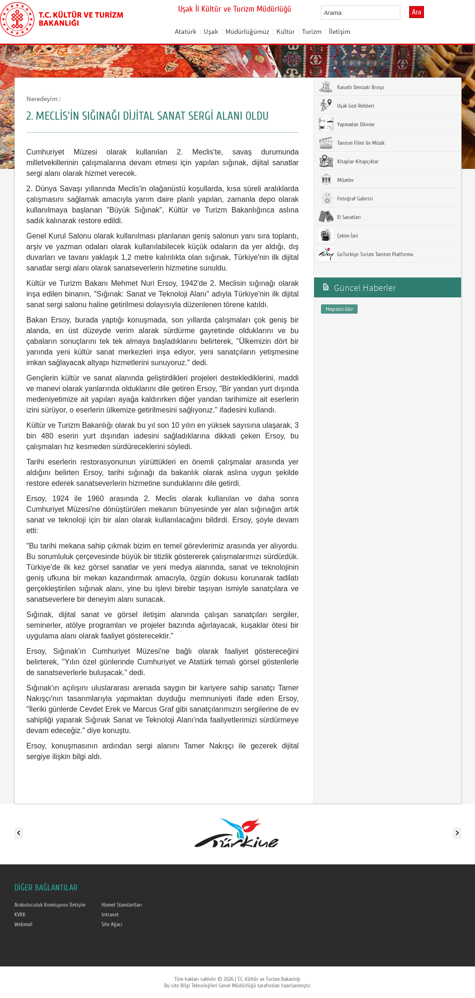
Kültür (285, 31)
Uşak (211, 31)
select (403, 12)
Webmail (23, 924)
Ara (416, 12)
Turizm (311, 31)
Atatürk (185, 31)
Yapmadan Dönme (346, 123)
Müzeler (336, 179)
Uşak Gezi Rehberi (346, 105)
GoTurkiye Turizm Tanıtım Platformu (366, 253)
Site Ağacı (112, 924)
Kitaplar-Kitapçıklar (349, 161)
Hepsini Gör (339, 308)
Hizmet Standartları (122, 904)
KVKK (20, 914)
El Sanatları (340, 216)
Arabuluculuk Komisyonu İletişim (49, 904)
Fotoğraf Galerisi (346, 198)
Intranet (110, 914)
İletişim (339, 31)
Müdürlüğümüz (247, 31)
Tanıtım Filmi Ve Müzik (352, 142)
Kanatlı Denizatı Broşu (351, 86)
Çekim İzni (338, 235)
